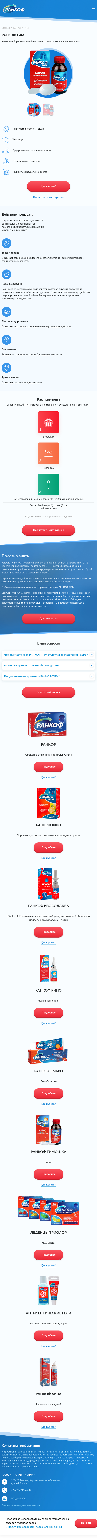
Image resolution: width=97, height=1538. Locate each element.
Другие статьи (48, 618)
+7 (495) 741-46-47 (21, 1490)
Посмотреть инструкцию (48, 197)
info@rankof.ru (18, 1499)
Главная (6, 28)
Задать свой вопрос (49, 692)
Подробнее (49, 766)
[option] (48, 71)
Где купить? (48, 186)
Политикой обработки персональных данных (35, 1527)
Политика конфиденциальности (21, 1505)
